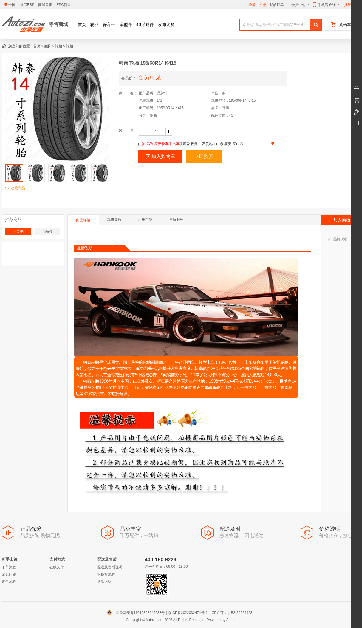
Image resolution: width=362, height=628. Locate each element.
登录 (252, 5)
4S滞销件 (145, 24)
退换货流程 (106, 574)
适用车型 (145, 219)
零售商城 (58, 24)
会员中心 (300, 5)
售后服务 (176, 219)
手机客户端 (326, 5)
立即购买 (204, 156)
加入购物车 (160, 156)
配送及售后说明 (109, 567)
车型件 (126, 24)
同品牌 (47, 231)
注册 (263, 5)
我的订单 (279, 5)
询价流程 (9, 581)
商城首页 (45, 5)
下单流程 (9, 567)
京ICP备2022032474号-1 (188, 613)
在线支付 (56, 567)
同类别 (18, 231)
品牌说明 (338, 239)
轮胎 (94, 24)
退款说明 (104, 581)
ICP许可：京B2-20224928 (231, 613)
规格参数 (114, 219)
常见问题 (9, 574)
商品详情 (83, 220)
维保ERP (27, 5)
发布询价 (166, 24)
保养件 (109, 24)
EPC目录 (63, 5)
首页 (82, 24)
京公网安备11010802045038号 (137, 613)
